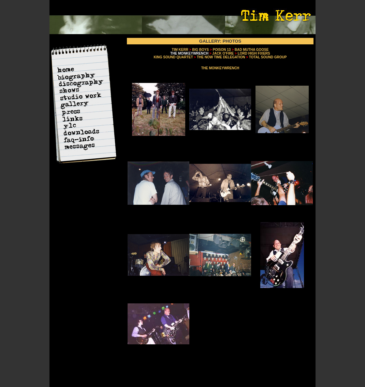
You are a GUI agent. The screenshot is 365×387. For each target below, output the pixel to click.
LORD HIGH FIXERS (254, 53)
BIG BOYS (200, 50)
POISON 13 (222, 50)
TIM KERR (180, 50)
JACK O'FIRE (223, 53)
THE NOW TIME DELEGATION (221, 57)
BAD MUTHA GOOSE (252, 50)
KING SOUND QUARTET (173, 57)
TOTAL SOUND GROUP (268, 57)
